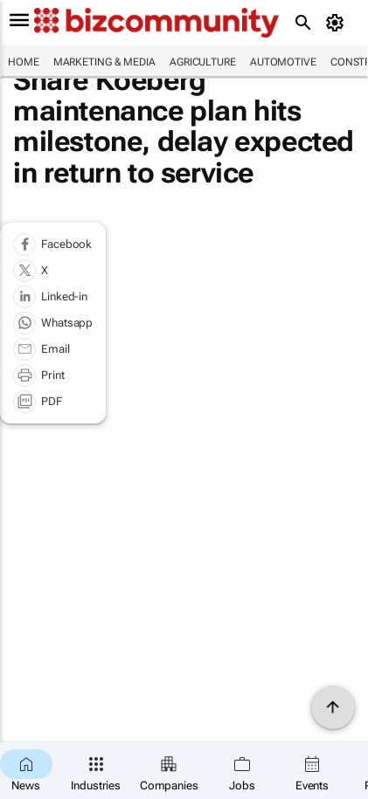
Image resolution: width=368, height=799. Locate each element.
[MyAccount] (337, 23)
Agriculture (203, 62)
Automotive (283, 62)
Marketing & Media (104, 62)
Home (23, 62)
